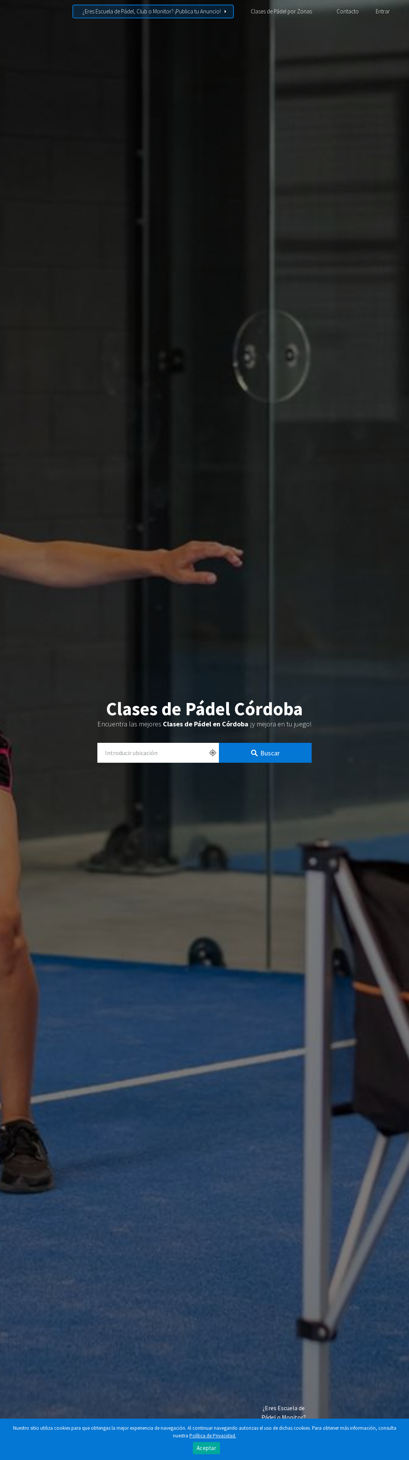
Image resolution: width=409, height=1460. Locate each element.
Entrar (383, 11)
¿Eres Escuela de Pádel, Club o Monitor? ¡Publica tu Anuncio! (151, 11)
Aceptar (206, 1448)
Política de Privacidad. (212, 1435)
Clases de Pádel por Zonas (281, 11)
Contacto (348, 11)
